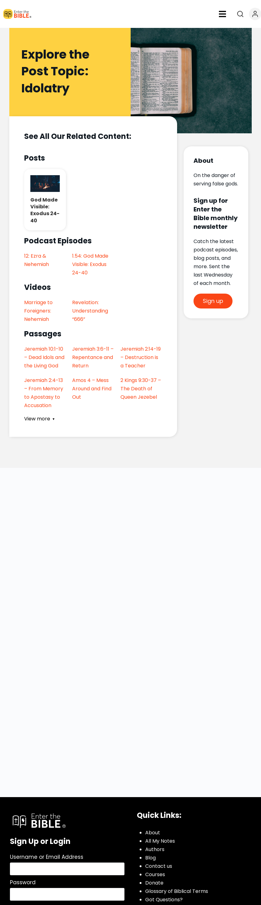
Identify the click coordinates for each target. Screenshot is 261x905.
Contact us (158, 866)
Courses (155, 874)
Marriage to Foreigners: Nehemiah (38, 311)
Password (23, 882)
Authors (154, 849)
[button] (222, 14)
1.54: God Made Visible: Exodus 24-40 (90, 264)
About (152, 832)
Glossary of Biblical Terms (176, 891)
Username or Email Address (46, 857)
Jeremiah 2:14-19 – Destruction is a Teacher (140, 357)
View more (37, 419)
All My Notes (160, 841)
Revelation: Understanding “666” (90, 311)
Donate (154, 882)
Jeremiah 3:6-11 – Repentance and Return (93, 357)
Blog (150, 857)
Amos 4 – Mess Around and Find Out (91, 389)
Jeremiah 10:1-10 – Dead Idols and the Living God (44, 357)
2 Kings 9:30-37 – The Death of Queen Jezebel (140, 389)
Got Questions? (164, 899)
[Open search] (240, 14)
